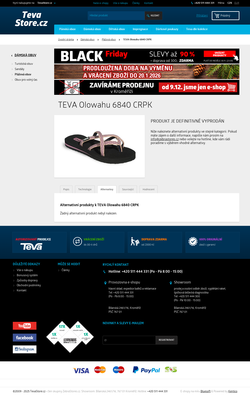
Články (136, 3)
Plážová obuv (109, 40)
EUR (236, 3)
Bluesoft (206, 391)
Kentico (232, 391)
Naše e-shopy (101, 3)
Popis (66, 189)
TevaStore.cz (44, 3)
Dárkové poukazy (167, 29)
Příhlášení (202, 15)
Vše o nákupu (120, 3)
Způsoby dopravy (27, 280)
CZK (230, 3)
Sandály (19, 69)
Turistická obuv (24, 64)
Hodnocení (148, 189)
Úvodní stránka (66, 40)
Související (128, 189)
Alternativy (106, 189)
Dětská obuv (117, 29)
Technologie (85, 189)
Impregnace (140, 29)
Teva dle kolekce (197, 29)
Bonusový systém (27, 275)
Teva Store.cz (31, 19)
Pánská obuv (67, 29)
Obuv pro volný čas (26, 79)
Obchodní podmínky (29, 285)
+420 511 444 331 (204, 3)
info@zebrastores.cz (165, 139)
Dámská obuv (92, 29)
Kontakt (148, 3)
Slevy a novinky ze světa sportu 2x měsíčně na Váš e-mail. (136, 330)
